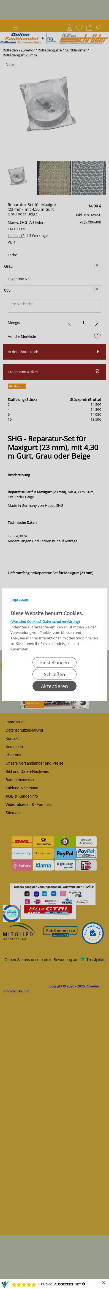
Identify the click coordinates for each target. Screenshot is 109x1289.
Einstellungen (54, 662)
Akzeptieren (54, 686)
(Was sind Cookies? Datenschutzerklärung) (45, 621)
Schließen (54, 674)
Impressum (19, 599)
